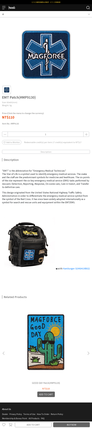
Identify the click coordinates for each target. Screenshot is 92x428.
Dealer (5, 374)
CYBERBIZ (59, 417)
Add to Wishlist (12, 142)
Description (46, 151)
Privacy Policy (15, 374)
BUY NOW (71, 424)
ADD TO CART (33, 424)
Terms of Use (29, 374)
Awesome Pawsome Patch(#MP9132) (66, 344)
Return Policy (57, 374)
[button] (88, 333)
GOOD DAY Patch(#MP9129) (26, 343)
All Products (34, 378)
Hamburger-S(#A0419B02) (76, 268)
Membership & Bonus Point (14, 378)
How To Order (43, 374)
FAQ (42, 378)
